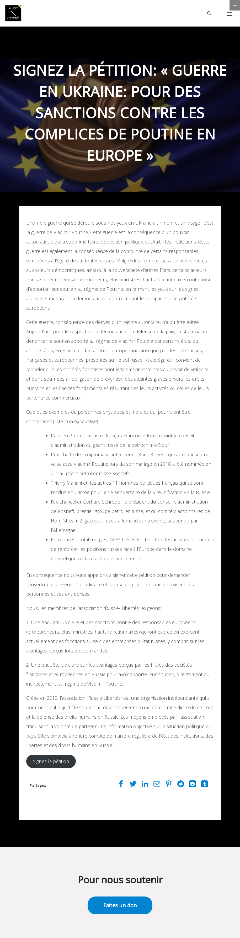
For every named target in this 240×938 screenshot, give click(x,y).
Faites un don (120, 905)
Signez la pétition (51, 761)
